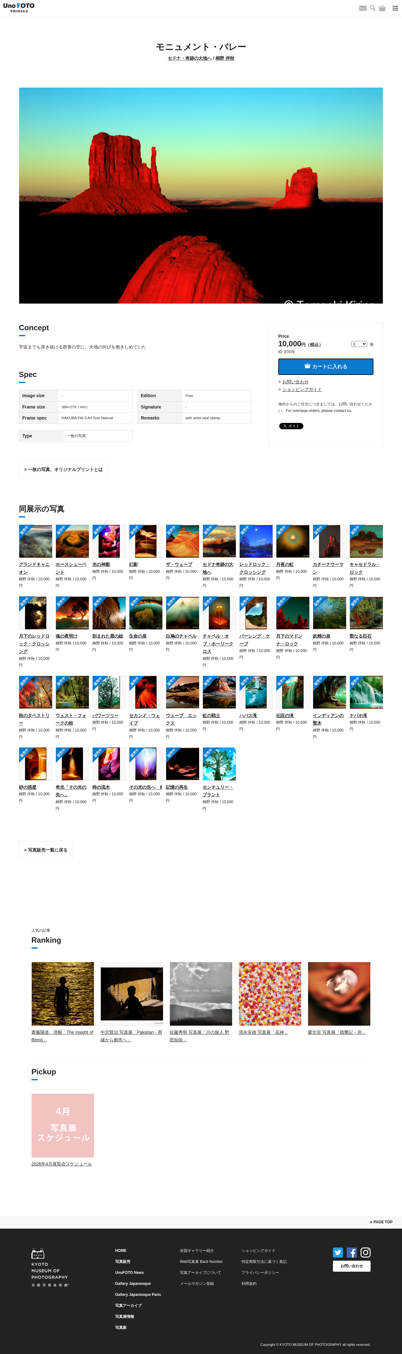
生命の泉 (138, 636)
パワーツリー (105, 715)
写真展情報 (124, 1316)
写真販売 (122, 1261)
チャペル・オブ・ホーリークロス (218, 643)
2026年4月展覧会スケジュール (61, 1163)
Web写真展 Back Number (201, 1261)
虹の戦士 (211, 715)
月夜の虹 (285, 564)
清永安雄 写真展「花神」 (263, 1032)
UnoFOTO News (129, 1272)
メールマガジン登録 (197, 1283)
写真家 (121, 1327)
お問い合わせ (295, 381)
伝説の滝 (285, 715)
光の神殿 (101, 564)
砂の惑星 (27, 787)
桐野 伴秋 (224, 58)
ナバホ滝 (358, 715)
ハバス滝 (248, 715)
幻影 (133, 564)
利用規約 (249, 1283)
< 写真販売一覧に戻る (46, 849)
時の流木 (101, 787)
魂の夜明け (67, 636)
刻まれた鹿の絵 (107, 636)
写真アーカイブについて (200, 1272)
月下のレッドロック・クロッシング (34, 643)
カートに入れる (325, 366)
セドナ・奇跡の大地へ (190, 58)
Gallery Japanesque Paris (138, 1294)
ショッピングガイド (302, 389)
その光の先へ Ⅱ (145, 787)
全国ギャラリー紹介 (197, 1250)
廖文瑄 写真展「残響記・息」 (337, 1032)
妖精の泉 (321, 636)
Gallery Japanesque (133, 1283)
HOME (121, 1250)
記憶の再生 (177, 787)
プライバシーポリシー (260, 1272)
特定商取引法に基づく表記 (264, 1261)
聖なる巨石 (361, 636)
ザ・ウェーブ (179, 564)
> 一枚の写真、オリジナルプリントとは (63, 469)
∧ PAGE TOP (381, 1222)
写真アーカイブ (128, 1305)
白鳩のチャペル (181, 636)
